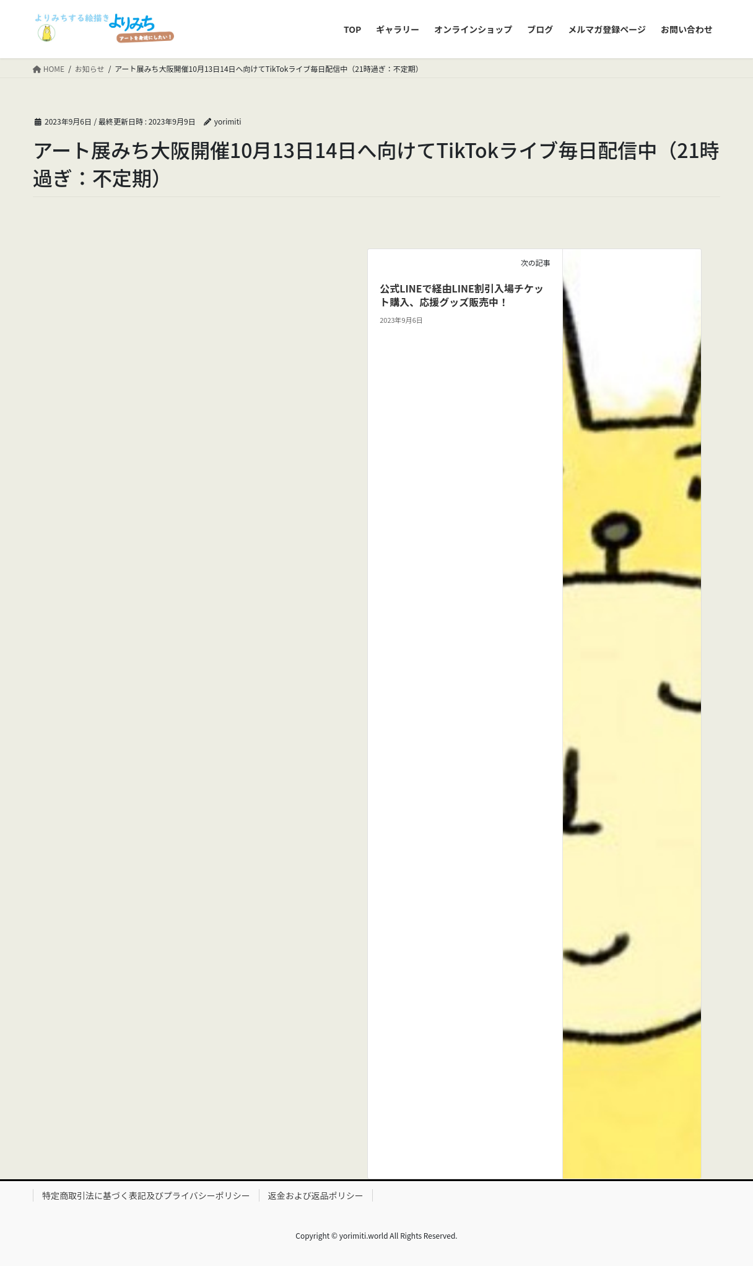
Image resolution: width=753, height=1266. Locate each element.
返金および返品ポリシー (315, 1195)
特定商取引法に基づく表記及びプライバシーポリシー (146, 1195)
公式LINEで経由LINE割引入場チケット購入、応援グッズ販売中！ (462, 295)
